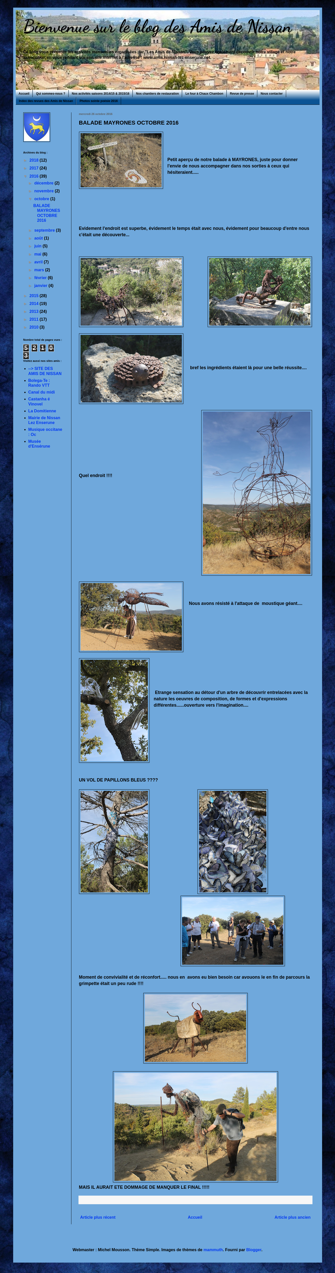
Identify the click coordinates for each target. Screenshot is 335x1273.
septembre (45, 230)
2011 (34, 319)
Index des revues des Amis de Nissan (46, 101)
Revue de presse (242, 93)
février (41, 278)
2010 (34, 327)
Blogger (254, 1250)
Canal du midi (41, 392)
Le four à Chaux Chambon (204, 93)
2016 (34, 176)
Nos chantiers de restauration (157, 93)
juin (38, 246)
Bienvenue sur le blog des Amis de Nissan (157, 26)
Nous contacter (272, 93)
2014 (34, 303)
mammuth (213, 1250)
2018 (34, 160)
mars (39, 270)
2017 (34, 168)
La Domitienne (42, 411)
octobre (42, 199)
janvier (41, 285)
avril (39, 262)
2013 (34, 311)
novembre (44, 191)
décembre (44, 183)
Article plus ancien (292, 1217)
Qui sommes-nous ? (50, 93)
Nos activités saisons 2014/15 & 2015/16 (100, 93)
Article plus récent (98, 1217)
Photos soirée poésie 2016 (99, 101)
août (39, 238)
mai (38, 254)
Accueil (24, 93)
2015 (34, 296)
